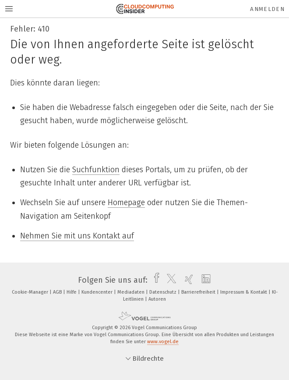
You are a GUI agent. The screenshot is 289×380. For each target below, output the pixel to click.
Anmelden (267, 9)
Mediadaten (131, 292)
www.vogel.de (163, 341)
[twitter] (169, 280)
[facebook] (154, 280)
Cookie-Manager (30, 292)
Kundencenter (97, 292)
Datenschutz (163, 292)
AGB (58, 292)
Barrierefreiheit (199, 292)
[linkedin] (203, 280)
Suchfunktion (96, 169)
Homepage (126, 202)
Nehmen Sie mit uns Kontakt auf (77, 236)
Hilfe (72, 292)
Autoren (157, 299)
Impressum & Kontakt (244, 292)
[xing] (187, 280)
